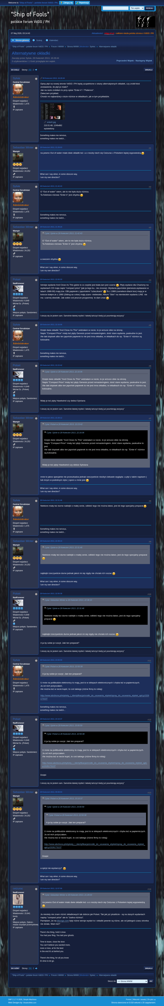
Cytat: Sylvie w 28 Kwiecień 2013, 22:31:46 (63, 547)
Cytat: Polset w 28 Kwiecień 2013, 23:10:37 (63, 798)
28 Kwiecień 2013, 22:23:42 (51, 365)
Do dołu (15, 70)
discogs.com (63, 920)
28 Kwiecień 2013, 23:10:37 (51, 719)
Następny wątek (144, 60)
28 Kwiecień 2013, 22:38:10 (51, 541)
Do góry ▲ (152, 999)
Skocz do (112, 981)
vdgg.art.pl (109, 33)
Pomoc (128, 999)
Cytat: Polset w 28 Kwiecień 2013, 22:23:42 (63, 424)
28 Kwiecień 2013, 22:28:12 (51, 418)
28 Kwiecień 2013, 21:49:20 (51, 227)
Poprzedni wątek (125, 60)
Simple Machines (30, 999)
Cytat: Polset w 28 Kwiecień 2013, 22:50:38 (63, 667)
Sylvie (92, 46)
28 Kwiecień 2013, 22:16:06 (51, 325)
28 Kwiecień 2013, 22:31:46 (51, 500)
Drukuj (148, 70)
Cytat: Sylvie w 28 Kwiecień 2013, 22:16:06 (63, 372)
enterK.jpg (50, 122)
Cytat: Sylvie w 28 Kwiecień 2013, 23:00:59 (63, 726)
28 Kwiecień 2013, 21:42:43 (51, 186)
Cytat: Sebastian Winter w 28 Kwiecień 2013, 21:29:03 (68, 895)
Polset (16, 279)
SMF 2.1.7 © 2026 (15, 999)
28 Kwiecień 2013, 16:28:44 (54, 78)
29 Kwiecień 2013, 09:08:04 (51, 792)
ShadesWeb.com (29, 1003)
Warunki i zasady (139, 999)
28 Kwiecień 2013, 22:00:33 (51, 279)
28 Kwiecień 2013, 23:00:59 (51, 660)
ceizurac (18, 888)
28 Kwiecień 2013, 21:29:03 (51, 147)
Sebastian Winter (23, 147)
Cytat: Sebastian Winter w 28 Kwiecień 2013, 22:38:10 (68, 600)
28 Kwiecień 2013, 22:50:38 (51, 593)
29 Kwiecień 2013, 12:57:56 (51, 888)
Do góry (15, 968)
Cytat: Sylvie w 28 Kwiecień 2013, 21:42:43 (63, 233)
